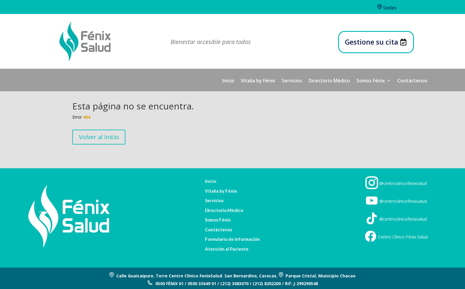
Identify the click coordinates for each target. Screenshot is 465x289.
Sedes (387, 7)
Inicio (228, 81)
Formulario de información (232, 239)
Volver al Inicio (99, 137)
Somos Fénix (370, 81)
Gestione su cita (371, 42)
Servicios (292, 81)
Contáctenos (412, 81)
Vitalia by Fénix (258, 81)
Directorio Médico (329, 81)
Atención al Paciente (227, 249)
